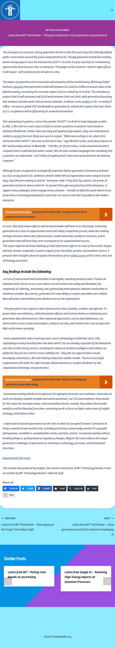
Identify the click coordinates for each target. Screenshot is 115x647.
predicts (86, 101)
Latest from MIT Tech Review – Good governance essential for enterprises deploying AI (87, 526)
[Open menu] (112, 10)
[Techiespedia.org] (10, 10)
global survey (78, 255)
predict (18, 136)
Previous (8, 581)
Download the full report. (17, 458)
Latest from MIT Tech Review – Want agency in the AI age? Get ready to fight (27, 523)
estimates (18, 86)
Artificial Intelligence (57, 30)
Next (107, 581)
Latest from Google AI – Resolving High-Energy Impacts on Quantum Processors (86, 577)
